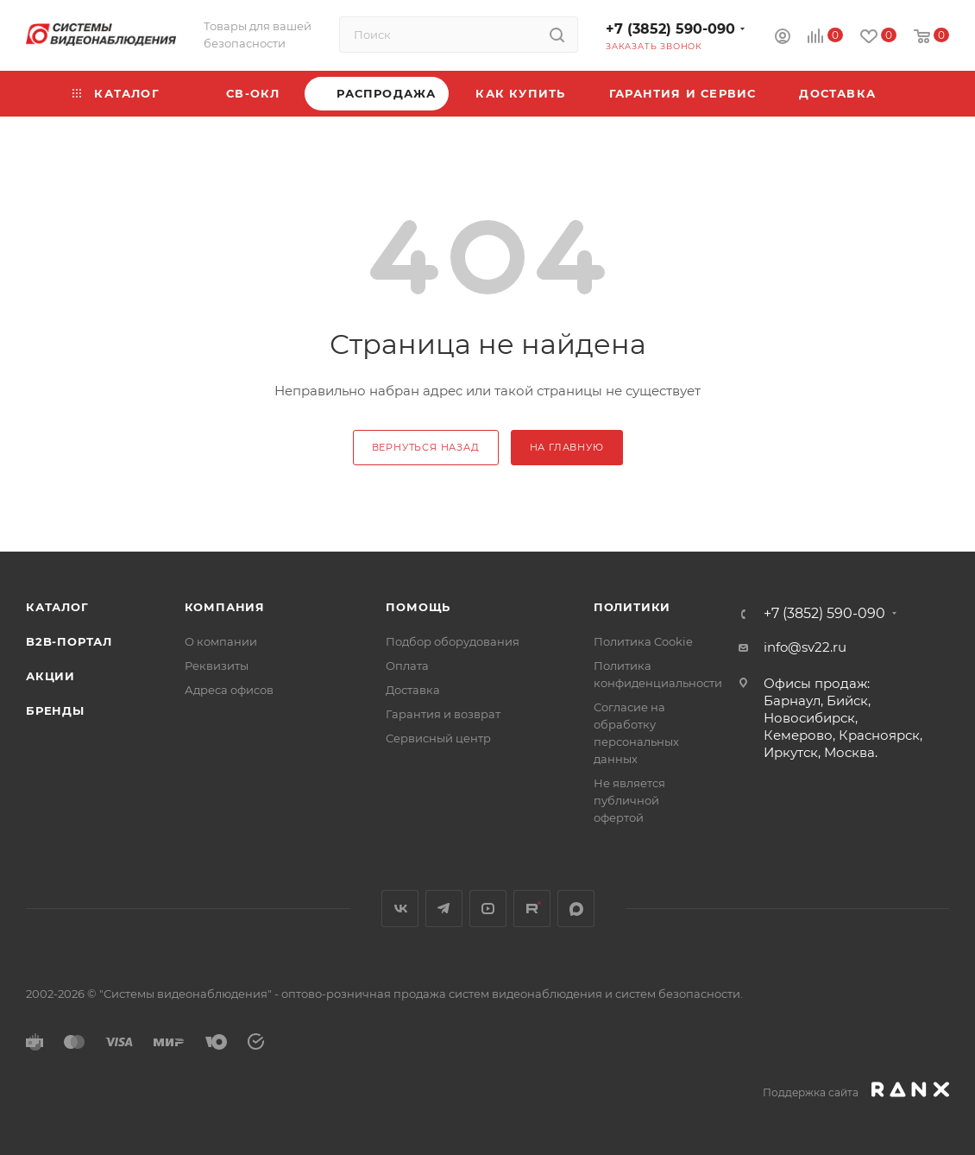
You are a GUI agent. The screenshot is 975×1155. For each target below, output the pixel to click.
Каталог (57, 607)
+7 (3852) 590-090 (670, 29)
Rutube (531, 908)
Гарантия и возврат (443, 714)
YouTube (487, 908)
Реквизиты (216, 665)
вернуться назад (426, 447)
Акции (50, 676)
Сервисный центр (438, 738)
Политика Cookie (643, 641)
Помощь (418, 607)
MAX (575, 908)
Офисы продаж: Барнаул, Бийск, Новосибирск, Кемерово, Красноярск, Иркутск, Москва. (843, 718)
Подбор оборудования (452, 641)
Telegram (443, 908)
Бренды (55, 710)
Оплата (407, 665)
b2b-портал (69, 641)
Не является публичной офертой (629, 800)
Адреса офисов (229, 690)
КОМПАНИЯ (225, 607)
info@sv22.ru (805, 647)
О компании (221, 641)
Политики (632, 607)
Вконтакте (399, 908)
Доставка (413, 690)
